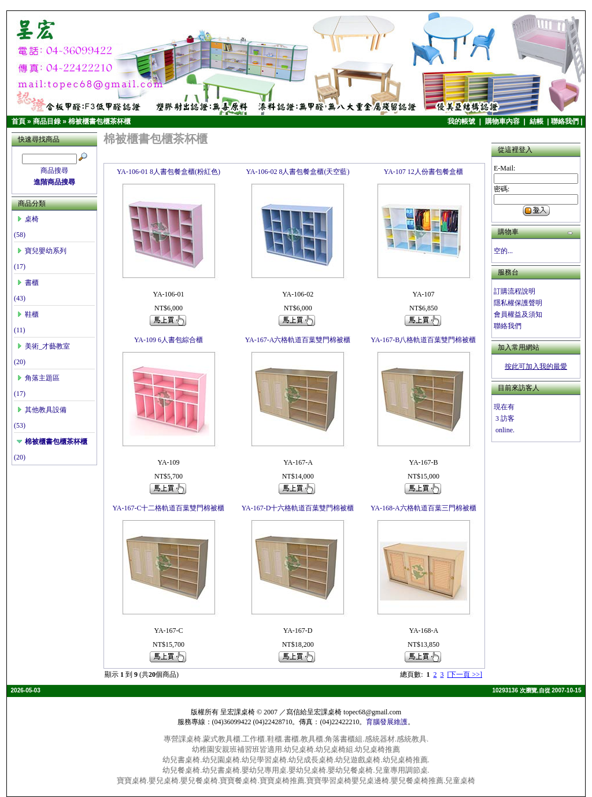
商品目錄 (47, 121)
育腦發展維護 (387, 722)
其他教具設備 (41, 410)
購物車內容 (503, 121)
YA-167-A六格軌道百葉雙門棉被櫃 (298, 340)
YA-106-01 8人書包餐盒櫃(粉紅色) (168, 172)
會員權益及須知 (518, 314)
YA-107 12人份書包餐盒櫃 (423, 172)
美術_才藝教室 (43, 346)
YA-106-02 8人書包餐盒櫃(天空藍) (297, 172)
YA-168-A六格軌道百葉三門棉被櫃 (423, 508)
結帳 (537, 121)
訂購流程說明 (514, 291)
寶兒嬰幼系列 (41, 251)
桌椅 (28, 219)
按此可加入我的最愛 (536, 366)
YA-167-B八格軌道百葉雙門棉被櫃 (423, 340)
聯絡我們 (565, 121)
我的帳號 (462, 121)
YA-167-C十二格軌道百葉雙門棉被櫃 (168, 508)
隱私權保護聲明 (518, 303)
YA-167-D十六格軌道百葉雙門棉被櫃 (298, 508)
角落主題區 (38, 378)
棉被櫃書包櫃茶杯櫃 (99, 121)
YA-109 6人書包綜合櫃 (168, 340)
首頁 (18, 121)
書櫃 (28, 283)
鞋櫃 (28, 314)
